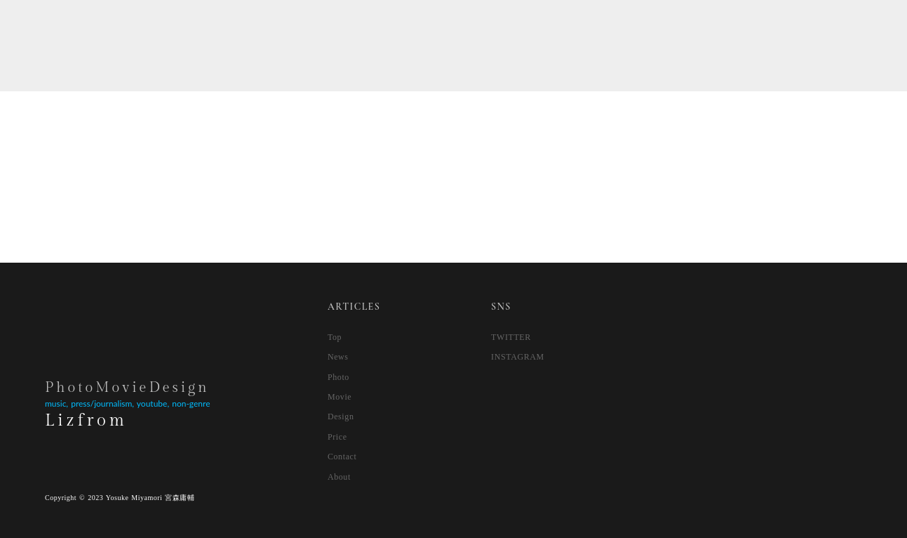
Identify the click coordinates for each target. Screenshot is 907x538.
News (338, 357)
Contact (342, 456)
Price (337, 437)
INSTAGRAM (517, 357)
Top (335, 337)
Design (341, 416)
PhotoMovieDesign (127, 388)
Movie (339, 397)
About (339, 477)
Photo (338, 377)
